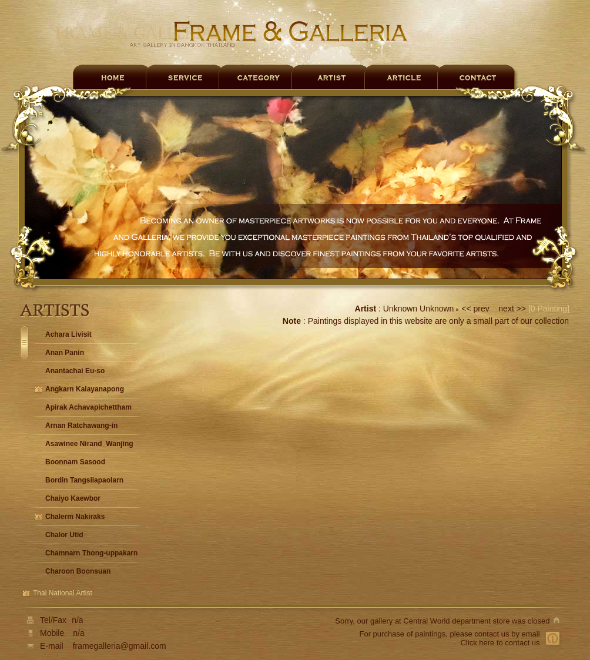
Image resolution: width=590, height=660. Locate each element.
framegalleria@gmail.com (119, 646)
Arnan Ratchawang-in (81, 425)
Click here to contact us (499, 642)
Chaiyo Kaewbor (72, 498)
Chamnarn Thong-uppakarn (91, 553)
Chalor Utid (64, 535)
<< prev (476, 308)
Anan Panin (64, 353)
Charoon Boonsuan (77, 571)
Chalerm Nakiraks (75, 516)
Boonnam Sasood (75, 462)
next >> (511, 308)
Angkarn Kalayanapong (84, 389)
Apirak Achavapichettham (88, 407)
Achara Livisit (68, 334)
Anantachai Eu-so (75, 371)
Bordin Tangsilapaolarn (84, 480)
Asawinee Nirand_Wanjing (89, 444)
